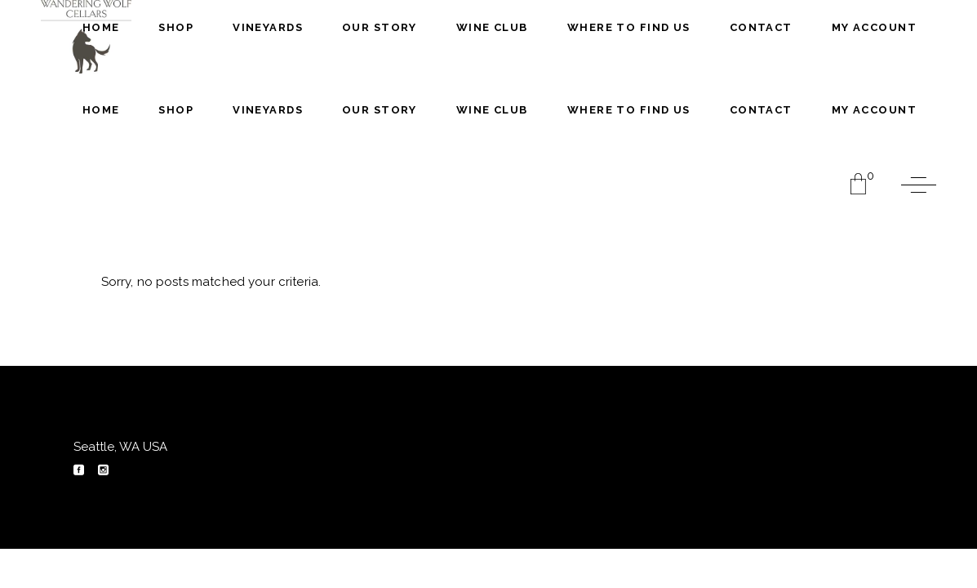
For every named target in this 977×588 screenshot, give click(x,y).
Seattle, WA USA (120, 446)
